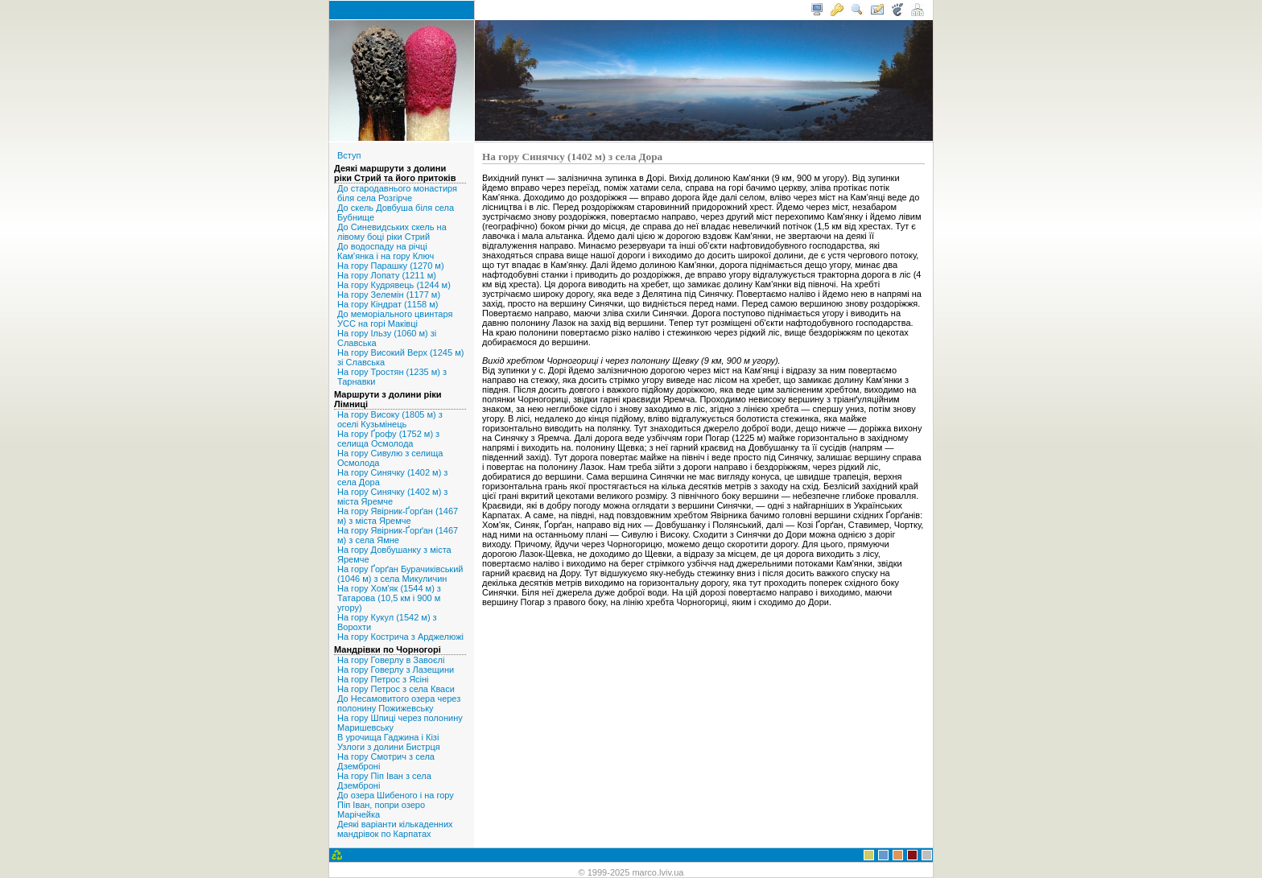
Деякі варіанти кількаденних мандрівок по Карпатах (395, 829)
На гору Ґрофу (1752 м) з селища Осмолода (388, 438)
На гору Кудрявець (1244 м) (394, 285)
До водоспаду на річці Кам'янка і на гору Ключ (385, 251)
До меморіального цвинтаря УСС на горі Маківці (394, 318)
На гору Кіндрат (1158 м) (387, 304)
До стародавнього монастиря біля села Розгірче (397, 193)
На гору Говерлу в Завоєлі (390, 660)
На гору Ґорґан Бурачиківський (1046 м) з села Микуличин (400, 573)
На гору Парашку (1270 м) (390, 265)
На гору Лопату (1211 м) (386, 275)
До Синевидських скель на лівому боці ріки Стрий (392, 231)
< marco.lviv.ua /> (402, 10)
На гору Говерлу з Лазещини (395, 669)
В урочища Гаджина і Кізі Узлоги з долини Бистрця (388, 742)
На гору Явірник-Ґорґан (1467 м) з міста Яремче (397, 516)
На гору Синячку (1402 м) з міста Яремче (392, 496)
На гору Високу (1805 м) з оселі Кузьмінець (390, 419)
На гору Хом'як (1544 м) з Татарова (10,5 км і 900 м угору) (389, 597)
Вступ (349, 155)
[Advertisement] (703, 649)
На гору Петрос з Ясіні (383, 679)
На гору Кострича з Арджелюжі (400, 636)
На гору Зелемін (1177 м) (388, 294)
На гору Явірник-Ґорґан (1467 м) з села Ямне (397, 535)
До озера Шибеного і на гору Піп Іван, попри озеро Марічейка (395, 804)
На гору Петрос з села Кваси (396, 689)
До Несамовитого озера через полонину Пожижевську (398, 703)
